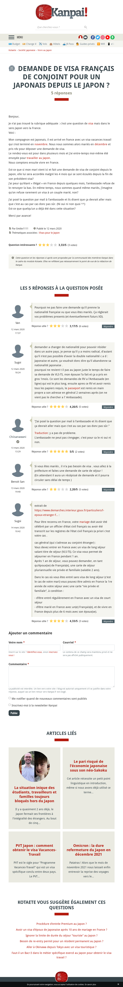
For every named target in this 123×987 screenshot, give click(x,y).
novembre (41, 144)
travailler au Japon (38, 158)
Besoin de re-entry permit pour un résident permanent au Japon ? (61, 941)
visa (90, 123)
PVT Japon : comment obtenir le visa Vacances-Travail (34, 850)
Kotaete (12, 50)
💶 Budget (14, 44)
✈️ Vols (43, 44)
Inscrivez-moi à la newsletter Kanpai (34, 705)
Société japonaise (26, 50)
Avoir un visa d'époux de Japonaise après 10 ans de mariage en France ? (61, 929)
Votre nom (17, 642)
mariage (84, 522)
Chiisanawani (17, 437)
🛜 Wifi (101, 44)
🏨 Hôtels (54, 44)
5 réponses (61, 93)
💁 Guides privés (85, 44)
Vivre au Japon (45, 50)
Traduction (41, 433)
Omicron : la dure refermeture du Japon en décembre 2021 (89, 850)
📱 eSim (111, 44)
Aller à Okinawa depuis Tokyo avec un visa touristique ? (61, 947)
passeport (74, 388)
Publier (14, 713)
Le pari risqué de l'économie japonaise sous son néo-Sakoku (88, 766)
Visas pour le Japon (49, 232)
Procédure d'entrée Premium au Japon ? (61, 924)
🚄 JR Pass (68, 44)
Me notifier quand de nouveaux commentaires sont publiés (49, 698)
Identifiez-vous (34, 652)
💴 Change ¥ (29, 44)
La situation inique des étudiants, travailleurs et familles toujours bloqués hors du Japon (34, 794)
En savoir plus (90, 984)
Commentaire (19, 664)
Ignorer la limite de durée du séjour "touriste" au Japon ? (62, 935)
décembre (101, 144)
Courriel (69, 642)
